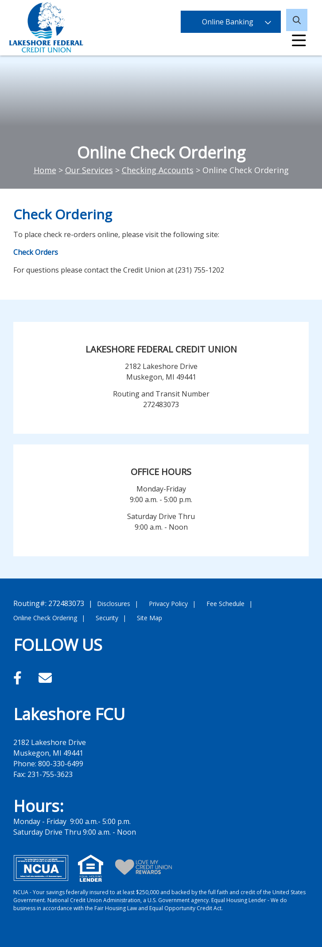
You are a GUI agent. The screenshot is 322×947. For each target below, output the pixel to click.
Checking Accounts (158, 170)
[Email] (45, 678)
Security (107, 618)
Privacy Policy (168, 603)
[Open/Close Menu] (299, 42)
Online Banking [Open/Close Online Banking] (231, 20)
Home (45, 170)
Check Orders (35, 252)
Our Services (89, 170)
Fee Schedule (225, 603)
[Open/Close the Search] (298, 20)
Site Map (149, 618)
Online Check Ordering (45, 618)
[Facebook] (19, 678)
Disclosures (113, 603)
